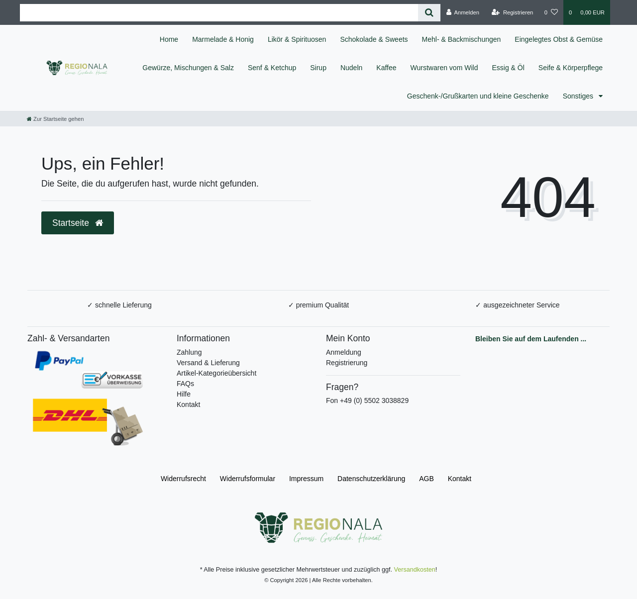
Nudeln (351, 68)
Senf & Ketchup (272, 68)
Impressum (306, 479)
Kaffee (386, 68)
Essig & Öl (508, 68)
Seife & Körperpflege (570, 68)
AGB (426, 479)
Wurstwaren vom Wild (444, 68)
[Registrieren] (512, 12)
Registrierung (346, 363)
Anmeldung (343, 352)
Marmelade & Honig (223, 39)
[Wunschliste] (551, 12)
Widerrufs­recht (183, 479)
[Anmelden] (462, 12)
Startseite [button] (77, 223)
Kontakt (188, 404)
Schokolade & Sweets (374, 39)
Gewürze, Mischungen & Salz (188, 68)
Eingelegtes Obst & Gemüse (559, 39)
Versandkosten (414, 569)
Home (169, 39)
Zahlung (189, 352)
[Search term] (219, 12)
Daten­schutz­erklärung (371, 479)
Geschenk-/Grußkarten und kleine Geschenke (478, 96)
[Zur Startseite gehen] (55, 119)
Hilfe (184, 394)
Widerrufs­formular (247, 479)
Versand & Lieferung (208, 363)
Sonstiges (579, 96)
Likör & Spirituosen (297, 39)
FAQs (185, 384)
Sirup (318, 68)
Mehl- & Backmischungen (461, 39)
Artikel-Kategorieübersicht (216, 373)
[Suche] (429, 12)
